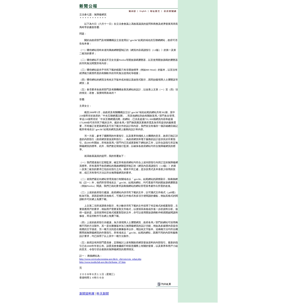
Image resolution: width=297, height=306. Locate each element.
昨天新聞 (103, 293)
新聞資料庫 (87, 293)
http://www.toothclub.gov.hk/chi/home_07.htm (102, 262)
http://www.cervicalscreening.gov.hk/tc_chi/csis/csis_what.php (110, 259)
